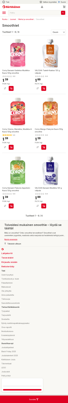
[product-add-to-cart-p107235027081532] (43, 147)
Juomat (13, 19)
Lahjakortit (7, 253)
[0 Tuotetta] (64, 6)
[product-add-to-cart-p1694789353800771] (43, 88)
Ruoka (4, 19)
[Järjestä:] (58, 32)
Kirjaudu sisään (9, 262)
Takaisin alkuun (12, 243)
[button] (42, 7)
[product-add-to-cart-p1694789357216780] (11, 147)
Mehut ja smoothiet (26, 19)
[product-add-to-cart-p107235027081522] (11, 206)
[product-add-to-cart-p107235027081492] (11, 88)
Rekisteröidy (7, 266)
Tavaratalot (7, 257)
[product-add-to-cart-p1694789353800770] (43, 206)
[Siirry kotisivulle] (11, 6)
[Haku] (63, 13)
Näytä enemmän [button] (10, 239)
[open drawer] (4, 13)
